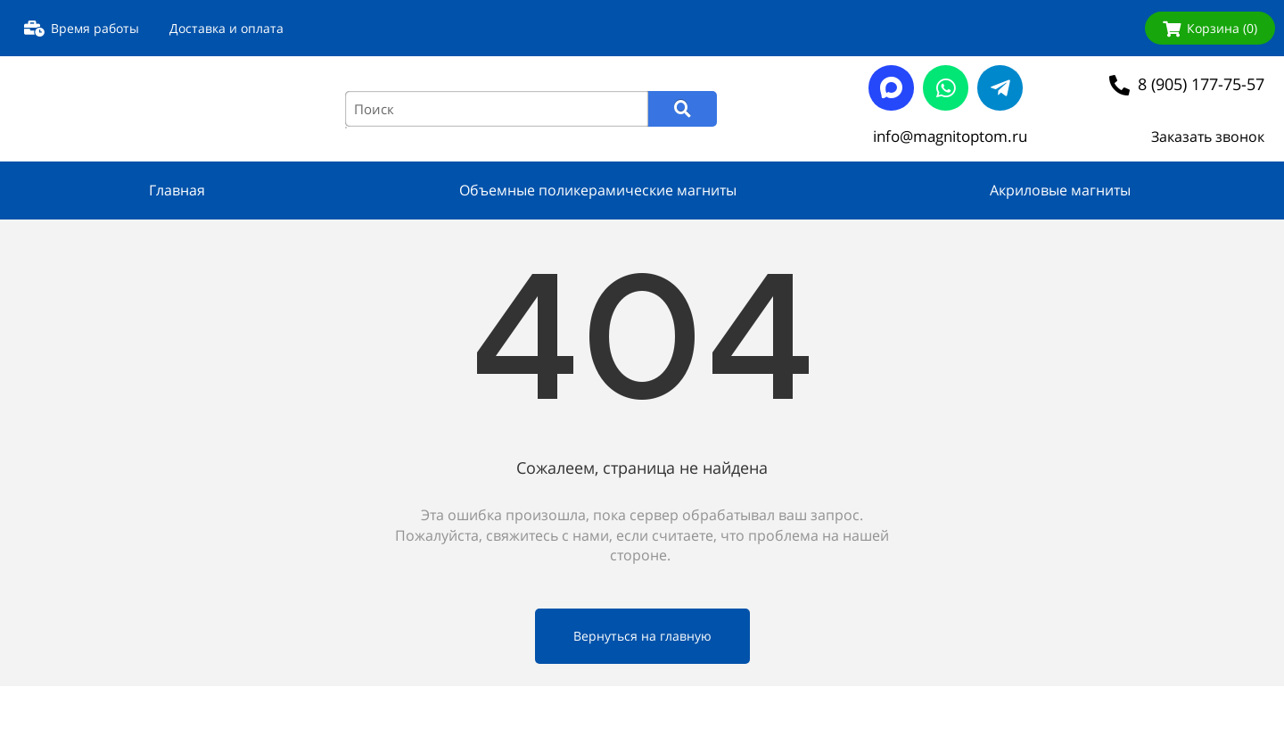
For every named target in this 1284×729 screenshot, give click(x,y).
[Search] (682, 109)
